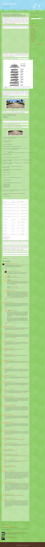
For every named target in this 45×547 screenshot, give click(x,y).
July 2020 (32, 29)
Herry (5, 459)
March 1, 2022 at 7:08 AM (9, 396)
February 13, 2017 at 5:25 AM (10, 302)
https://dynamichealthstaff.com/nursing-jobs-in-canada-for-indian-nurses (14, 397)
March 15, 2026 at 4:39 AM (10, 494)
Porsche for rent (19, 461)
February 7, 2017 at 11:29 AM (16, 271)
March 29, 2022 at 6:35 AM (11, 422)
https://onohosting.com (7, 423)
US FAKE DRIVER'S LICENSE (9, 350)
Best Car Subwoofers (13, 337)
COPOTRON (9, 3)
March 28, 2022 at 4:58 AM (9, 414)
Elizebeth (6, 326)
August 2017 (32, 33)
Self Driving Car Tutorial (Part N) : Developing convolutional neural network (15, 532)
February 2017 (33, 35)
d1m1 (5, 302)
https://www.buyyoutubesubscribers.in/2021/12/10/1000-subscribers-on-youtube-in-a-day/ (16, 406)
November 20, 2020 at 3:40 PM (10, 341)
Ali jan (6, 381)
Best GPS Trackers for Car (20, 329)
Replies (7, 269)
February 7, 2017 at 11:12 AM (14, 263)
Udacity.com (13, 23)
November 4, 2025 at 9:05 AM (10, 459)
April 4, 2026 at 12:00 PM (10, 499)
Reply (5, 307)
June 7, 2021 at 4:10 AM (11, 375)
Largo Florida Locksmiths (20, 439)
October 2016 (33, 39)
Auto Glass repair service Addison (18, 495)
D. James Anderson (7, 443)
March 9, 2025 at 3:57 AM (13, 443)
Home (16, 522)
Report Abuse (40, 44)
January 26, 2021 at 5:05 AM (10, 360)
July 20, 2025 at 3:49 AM (10, 449)
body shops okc (15, 450)
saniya (5, 449)
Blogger (28, 545)
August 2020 (32, 28)
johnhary (6, 499)
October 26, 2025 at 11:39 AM (14, 454)
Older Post (27, 522)
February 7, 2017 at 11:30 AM (13, 276)
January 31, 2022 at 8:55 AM (10, 389)
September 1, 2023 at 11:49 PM (10, 430)
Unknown (6, 422)
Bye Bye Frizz (20, 503)
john (5, 341)
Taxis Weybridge (24, 392)
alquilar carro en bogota (23, 445)
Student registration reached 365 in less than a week (10, 527)
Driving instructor (13, 356)
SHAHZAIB (6, 375)
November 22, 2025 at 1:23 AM (11, 465)
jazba (5, 389)
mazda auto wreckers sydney (24, 455)
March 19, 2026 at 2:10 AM (13, 286)
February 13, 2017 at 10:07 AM (13, 310)
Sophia (6, 333)
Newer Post (4, 522)
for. (7, 290)
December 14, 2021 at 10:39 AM (11, 381)
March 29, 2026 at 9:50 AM (11, 290)
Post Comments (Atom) (8, 524)
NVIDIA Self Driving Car (10, 56)
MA (7, 276)
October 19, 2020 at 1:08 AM (11, 326)
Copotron (34, 14)
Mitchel (6, 360)
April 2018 (32, 30)
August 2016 (32, 40)
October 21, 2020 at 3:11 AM (10, 333)
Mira (5, 430)
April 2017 (32, 34)
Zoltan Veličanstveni (7, 263)
